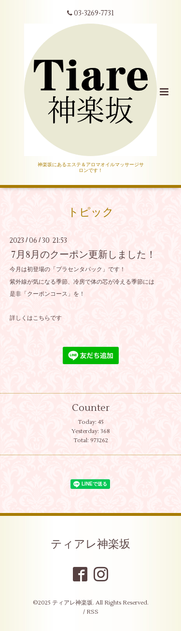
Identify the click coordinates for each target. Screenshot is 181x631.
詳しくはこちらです (36, 318)
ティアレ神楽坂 (90, 544)
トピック (91, 212)
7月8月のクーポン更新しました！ (84, 255)
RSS (92, 612)
